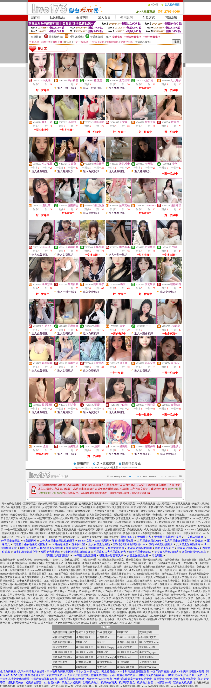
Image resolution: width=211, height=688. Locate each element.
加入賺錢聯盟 (105, 463)
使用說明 (126, 17)
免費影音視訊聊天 (62, 642)
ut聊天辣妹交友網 (62, 637)
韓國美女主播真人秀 (169, 563)
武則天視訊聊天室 (59, 522)
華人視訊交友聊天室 (41, 514)
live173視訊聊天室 (165, 522)
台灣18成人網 (60, 518)
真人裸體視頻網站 (17, 563)
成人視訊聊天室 (120, 507)
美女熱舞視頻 (189, 559)
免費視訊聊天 (148, 518)
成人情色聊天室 (152, 529)
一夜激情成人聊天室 (103, 511)
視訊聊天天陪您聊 (199, 573)
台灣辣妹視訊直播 (92, 566)
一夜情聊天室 (171, 533)
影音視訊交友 (105, 522)
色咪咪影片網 (159, 514)
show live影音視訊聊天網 (155, 686)
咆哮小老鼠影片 (178, 514)
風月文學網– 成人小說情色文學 (52, 605)
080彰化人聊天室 (174, 507)
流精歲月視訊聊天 (143, 522)
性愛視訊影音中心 (152, 533)
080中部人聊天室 (68, 507)
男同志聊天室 (127, 503)
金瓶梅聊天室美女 (80, 573)
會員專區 (82, 17)
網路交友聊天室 (166, 511)
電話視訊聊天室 (38, 522)
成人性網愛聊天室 (173, 529)
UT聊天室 (122, 632)
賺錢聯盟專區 (131, 463)
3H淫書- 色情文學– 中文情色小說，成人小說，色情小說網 (175, 605)
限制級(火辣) (56, 36)
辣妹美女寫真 (104, 662)
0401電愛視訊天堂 (16, 507)
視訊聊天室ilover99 (127, 652)
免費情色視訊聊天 (58, 533)
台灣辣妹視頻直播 (19, 570)
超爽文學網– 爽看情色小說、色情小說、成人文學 (183, 594)
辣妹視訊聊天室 (100, 573)
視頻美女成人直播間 (69, 566)
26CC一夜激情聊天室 (78, 511)
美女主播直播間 (25, 566)
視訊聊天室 (44, 518)
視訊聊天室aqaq (105, 647)
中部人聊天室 (138, 507)
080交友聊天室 (185, 511)
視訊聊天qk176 (147, 647)
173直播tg (46, 591)
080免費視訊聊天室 (42, 525)
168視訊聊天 (111, 525)
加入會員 (104, 17)
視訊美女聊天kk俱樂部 (90, 529)
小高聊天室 (34, 507)
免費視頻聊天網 (54, 563)
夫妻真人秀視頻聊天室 (131, 577)
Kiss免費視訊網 (123, 522)
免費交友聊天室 (19, 514)
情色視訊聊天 (134, 529)
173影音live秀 (88, 559)
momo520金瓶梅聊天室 (43, 570)
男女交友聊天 (148, 511)
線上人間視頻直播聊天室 (181, 566)
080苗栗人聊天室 (181, 503)
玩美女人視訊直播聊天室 (113, 570)
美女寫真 (57, 667)
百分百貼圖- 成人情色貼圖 (143, 619)
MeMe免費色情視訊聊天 (142, 570)
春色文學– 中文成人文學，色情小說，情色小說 (138, 598)
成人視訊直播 (90, 570)
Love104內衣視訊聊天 (197, 529)
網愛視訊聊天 (181, 584)
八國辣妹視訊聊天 (179, 518)
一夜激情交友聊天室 (127, 511)
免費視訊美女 (60, 662)
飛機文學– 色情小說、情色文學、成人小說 (153, 608)
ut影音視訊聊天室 (77, 584)
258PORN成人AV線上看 (106, 467)
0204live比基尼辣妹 (127, 637)
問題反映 (171, 17)
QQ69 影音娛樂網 (75, 514)
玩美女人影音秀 (113, 566)
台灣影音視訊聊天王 (65, 529)
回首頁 (35, 17)
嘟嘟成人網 (7, 522)
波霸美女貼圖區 (37, 573)
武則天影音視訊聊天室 (82, 518)
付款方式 (149, 17)
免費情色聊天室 (112, 533)
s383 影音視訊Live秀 (62, 686)
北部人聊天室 (155, 507)
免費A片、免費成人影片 (66, 559)
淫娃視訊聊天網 (68, 503)
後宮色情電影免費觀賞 (83, 522)
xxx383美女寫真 (200, 518)
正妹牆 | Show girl (106, 657)
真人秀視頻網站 (30, 577)
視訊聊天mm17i (84, 652)
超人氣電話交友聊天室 (99, 514)
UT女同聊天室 (87, 507)
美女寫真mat (124, 657)
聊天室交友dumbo (148, 642)
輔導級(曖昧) (77, 36)
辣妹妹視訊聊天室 (47, 503)
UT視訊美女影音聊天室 (111, 559)
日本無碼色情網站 (11, 503)
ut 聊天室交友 (124, 647)
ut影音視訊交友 (147, 637)
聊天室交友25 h (61, 647)
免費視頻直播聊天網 (154, 566)
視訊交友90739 (28, 518)
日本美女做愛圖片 (20, 525)
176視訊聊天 (79, 525)
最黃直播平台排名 (121, 573)
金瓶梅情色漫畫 (148, 662)
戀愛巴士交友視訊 (86, 632)
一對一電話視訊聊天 (16, 529)
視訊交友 (20, 537)
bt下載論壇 (123, 662)
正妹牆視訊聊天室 (62, 652)
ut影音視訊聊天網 (108, 686)
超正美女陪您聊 (190, 580)
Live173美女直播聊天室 (56, 580)
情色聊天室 (95, 533)
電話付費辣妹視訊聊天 (33, 533)
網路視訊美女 (95, 525)
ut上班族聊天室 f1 (37, 537)
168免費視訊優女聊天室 (62, 537)
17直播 (108, 591)
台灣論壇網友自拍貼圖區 (51, 511)
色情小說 (59, 514)
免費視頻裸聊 (72, 563)
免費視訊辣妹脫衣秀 (64, 632)
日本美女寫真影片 (46, 566)
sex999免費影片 (42, 559)
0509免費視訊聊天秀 (131, 525)
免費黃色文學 (7, 559)
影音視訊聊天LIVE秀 (127, 518)
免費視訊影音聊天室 (90, 503)
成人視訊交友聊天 (186, 525)
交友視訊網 (145, 632)
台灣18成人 (103, 637)
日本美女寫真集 (9, 518)
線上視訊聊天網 (78, 533)
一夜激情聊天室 (26, 511)
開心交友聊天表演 (10, 577)
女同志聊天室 (49, 507)
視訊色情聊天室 (105, 518)
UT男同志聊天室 (146, 503)
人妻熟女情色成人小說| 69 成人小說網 (32, 622)
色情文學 (163, 518)
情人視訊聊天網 (185, 522)
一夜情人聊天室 (189, 533)
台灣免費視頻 (172, 559)
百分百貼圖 (21, 522)
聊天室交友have (147, 667)
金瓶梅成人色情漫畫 (69, 570)
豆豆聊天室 (29, 503)
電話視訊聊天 (166, 525)
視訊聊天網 (151, 525)
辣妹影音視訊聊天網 (190, 570)
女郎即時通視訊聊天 (41, 529)
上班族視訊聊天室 (115, 529)
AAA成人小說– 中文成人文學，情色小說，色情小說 (67, 594)
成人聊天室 (163, 503)
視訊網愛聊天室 (122, 514)
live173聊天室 (110, 503)
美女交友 (102, 667)
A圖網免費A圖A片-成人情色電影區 (67, 615)
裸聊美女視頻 (133, 559)
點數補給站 (57, 17)
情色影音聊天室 (131, 533)
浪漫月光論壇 (24, 686)
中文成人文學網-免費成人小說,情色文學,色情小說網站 (92, 601)
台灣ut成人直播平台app (174, 573)
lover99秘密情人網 (199, 514)
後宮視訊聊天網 (141, 514)
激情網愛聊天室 (10, 533)
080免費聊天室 (193, 507)
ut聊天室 (52, 587)
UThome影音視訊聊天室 (146, 573)
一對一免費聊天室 (167, 570)
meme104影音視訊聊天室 (13, 573)
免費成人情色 (24, 559)
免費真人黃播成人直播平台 (97, 563)
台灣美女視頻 (36, 563)
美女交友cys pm (147, 652)
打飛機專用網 (201, 682)
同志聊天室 (103, 507)
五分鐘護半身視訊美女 (89, 537)
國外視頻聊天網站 (153, 559)
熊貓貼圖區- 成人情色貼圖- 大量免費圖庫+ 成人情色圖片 (96, 612)
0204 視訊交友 (105, 632)
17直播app (157, 591)
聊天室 (100, 642)
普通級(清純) (97, 36)
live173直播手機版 (58, 573)
